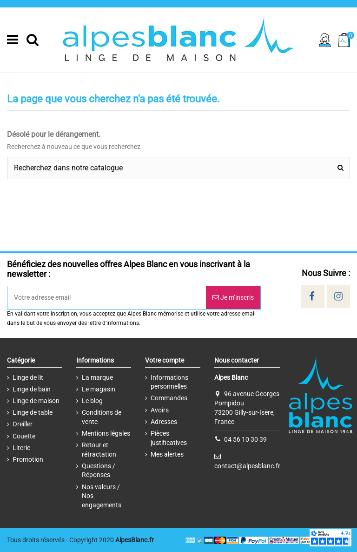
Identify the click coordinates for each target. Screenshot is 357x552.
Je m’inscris (233, 297)
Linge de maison (36, 400)
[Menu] (12, 40)
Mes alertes (167, 454)
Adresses (164, 421)
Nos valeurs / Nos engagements (101, 496)
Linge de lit (28, 377)
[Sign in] (325, 40)
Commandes (169, 398)
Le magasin (98, 389)
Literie (21, 447)
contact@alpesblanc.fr (247, 465)
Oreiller (23, 424)
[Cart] (344, 39)
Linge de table (33, 412)
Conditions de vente (101, 417)
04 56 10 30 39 (245, 439)
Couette (24, 436)
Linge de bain (32, 389)
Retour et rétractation (99, 449)
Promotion (28, 459)
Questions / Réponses (98, 470)
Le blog (92, 400)
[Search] (32, 40)
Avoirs (160, 410)
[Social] (312, 296)
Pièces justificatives (169, 438)
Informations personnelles (169, 382)
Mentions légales (106, 433)
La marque (97, 377)
